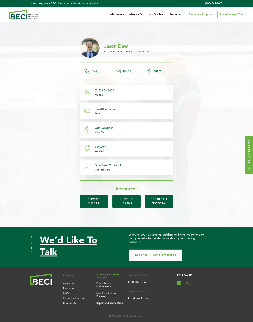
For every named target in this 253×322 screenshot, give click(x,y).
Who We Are (117, 14)
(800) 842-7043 (137, 282)
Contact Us (69, 303)
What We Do (136, 14)
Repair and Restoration (109, 303)
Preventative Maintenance (103, 285)
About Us (68, 284)
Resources (175, 14)
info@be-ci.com (138, 298)
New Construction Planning (106, 295)
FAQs (66, 293)
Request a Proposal (74, 298)
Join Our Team (156, 14)
